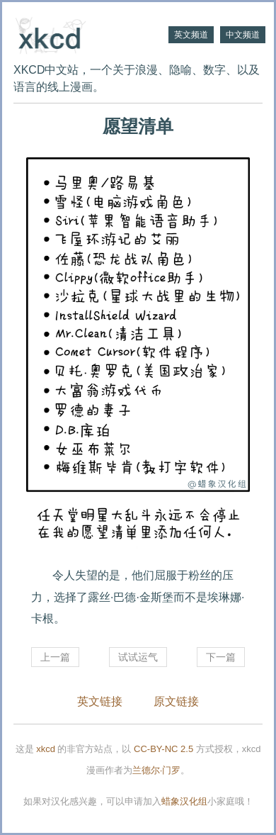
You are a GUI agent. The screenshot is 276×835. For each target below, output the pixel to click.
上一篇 (55, 657)
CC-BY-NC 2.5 (163, 749)
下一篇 (221, 657)
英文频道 (191, 35)
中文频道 (243, 35)
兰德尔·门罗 (156, 770)
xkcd (45, 749)
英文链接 (99, 701)
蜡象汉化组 (184, 801)
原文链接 (176, 701)
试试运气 (138, 657)
